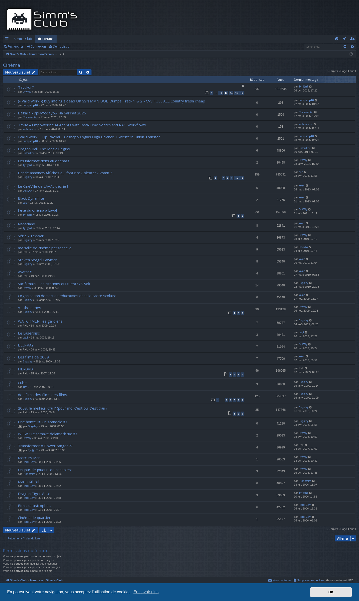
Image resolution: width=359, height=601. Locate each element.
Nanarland (26, 223)
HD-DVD (25, 368)
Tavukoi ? (26, 87)
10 (236, 178)
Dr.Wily (27, 91)
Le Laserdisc (29, 333)
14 (231, 92)
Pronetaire (29, 473)
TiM (25, 386)
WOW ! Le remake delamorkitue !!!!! (47, 433)
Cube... (23, 382)
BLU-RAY (26, 345)
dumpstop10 (30, 105)
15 (236, 92)
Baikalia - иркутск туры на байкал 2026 (52, 112)
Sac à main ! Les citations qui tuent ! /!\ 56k (54, 283)
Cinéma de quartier (34, 517)
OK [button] (331, 592)
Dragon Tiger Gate (34, 493)
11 (241, 178)
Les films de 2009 (33, 356)
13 (226, 92)
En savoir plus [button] (146, 592)
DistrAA (27, 190)
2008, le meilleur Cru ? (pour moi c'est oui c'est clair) (62, 408)
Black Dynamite (31, 198)
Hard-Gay (29, 461)
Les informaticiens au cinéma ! (43, 160)
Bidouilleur (29, 153)
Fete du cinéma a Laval (37, 210)
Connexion (38, 46)
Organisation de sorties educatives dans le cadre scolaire (67, 295)
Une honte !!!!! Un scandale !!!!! (42, 421)
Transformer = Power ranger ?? (45, 445)
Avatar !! (25, 271)
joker (302, 185)
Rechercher (15, 46)
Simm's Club (23, 38)
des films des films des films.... (44, 394)
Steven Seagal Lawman (37, 259)
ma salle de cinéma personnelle (45, 247)
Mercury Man (29, 457)
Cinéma (11, 65)
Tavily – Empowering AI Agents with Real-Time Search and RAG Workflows (82, 124)
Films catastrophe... (34, 505)
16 (241, 92)
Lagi (25, 337)
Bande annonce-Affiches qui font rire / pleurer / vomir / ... (66, 172)
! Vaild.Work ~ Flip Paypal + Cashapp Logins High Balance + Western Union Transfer (89, 136)
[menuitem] (337, 39)
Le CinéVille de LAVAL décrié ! (43, 186)
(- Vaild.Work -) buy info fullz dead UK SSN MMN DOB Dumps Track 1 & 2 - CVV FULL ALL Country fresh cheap (111, 100)
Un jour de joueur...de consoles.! (45, 469)
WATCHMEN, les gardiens (40, 321)
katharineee (30, 129)
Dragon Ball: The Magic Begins (44, 148)
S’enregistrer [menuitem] (353, 39)
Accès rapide (8, 39)
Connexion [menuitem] (345, 39)
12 (220, 92)
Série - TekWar (31, 235)
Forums (48, 38)
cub (301, 172)
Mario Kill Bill (28, 481)
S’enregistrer (62, 46)
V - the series (29, 307)
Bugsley (27, 176)
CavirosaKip (30, 117)
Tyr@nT (303, 86)
